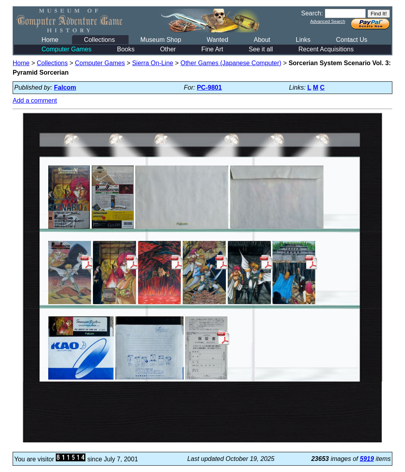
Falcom (65, 87)
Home (50, 39)
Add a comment (35, 100)
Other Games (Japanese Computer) (230, 63)
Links (303, 39)
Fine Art (212, 49)
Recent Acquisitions (326, 49)
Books (125, 49)
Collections (99, 39)
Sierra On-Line (152, 63)
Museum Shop (160, 39)
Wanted (217, 39)
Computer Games (66, 49)
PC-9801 (209, 87)
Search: (312, 13)
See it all (261, 49)
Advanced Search (327, 21)
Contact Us (351, 39)
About (262, 39)
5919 (367, 458)
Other (168, 49)
